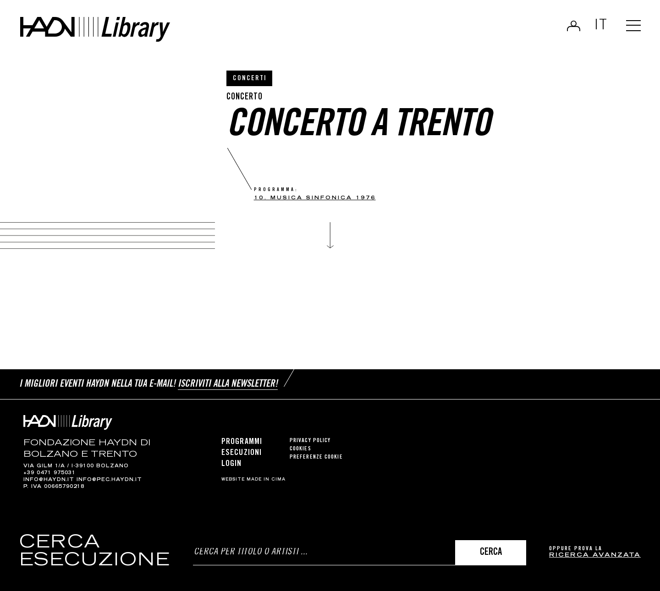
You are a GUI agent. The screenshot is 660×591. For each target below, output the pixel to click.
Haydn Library (95, 29)
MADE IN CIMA (266, 480)
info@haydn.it (48, 480)
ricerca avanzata (595, 555)
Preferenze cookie (316, 457)
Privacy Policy (310, 441)
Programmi (241, 442)
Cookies (300, 449)
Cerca (491, 553)
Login (573, 25)
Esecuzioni (241, 453)
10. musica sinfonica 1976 (315, 198)
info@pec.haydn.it (109, 480)
